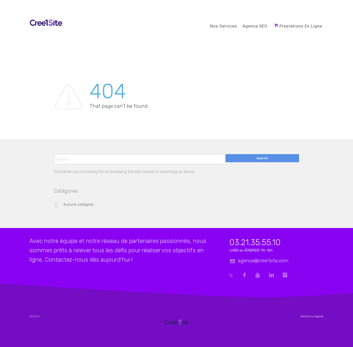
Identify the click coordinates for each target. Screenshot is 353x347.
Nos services (223, 26)
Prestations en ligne (300, 26)
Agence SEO (254, 26)
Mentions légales (312, 316)
